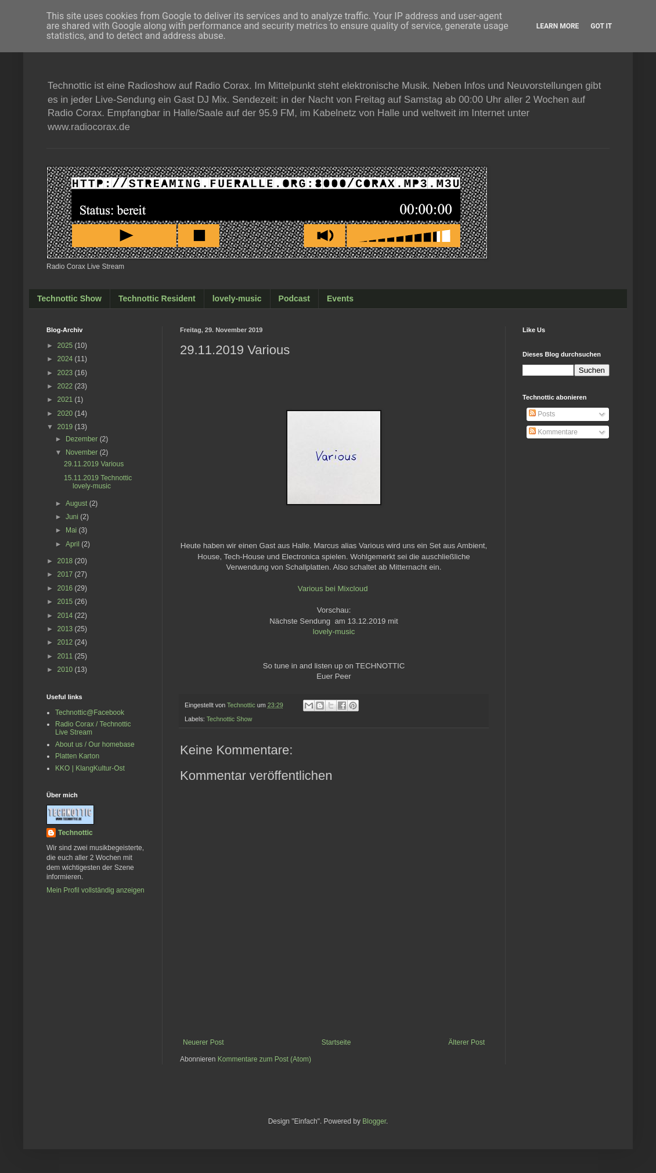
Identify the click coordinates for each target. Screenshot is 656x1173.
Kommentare (553, 432)
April (73, 544)
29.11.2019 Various (94, 464)
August (77, 503)
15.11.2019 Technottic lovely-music (98, 482)
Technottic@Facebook (89, 712)
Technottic (75, 833)
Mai (72, 530)
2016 (66, 588)
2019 (66, 427)
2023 (66, 373)
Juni (73, 517)
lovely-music (237, 298)
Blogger (374, 1121)
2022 (66, 386)
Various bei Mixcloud (333, 588)
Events (340, 298)
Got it (601, 26)
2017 (66, 574)
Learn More (557, 26)
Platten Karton (77, 756)
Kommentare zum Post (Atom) (264, 1059)
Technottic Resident (157, 298)
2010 (66, 669)
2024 (66, 359)
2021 (66, 399)
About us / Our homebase (95, 744)
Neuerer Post (203, 1042)
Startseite (336, 1042)
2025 (66, 345)
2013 (66, 629)
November (83, 452)
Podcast (294, 298)
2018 (66, 561)
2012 (66, 642)
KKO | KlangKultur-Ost (90, 768)
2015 (66, 602)
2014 (66, 615)
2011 (66, 656)
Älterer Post (466, 1042)
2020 (66, 413)
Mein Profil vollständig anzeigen (95, 890)
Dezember (83, 439)
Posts (542, 414)
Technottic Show (69, 298)
